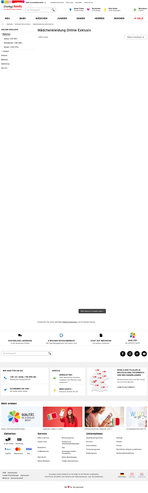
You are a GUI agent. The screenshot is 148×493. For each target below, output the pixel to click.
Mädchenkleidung (70, 322)
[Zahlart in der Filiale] (8, 441)
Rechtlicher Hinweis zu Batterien (129, 449)
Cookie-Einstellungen (11, 475)
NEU (7, 18)
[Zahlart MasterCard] (18, 451)
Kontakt (119, 438)
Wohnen (119, 18)
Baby (22, 18)
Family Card (69, 2)
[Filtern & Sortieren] (135, 37)
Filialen (119, 442)
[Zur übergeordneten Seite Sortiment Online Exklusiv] (3, 24)
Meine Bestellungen (69, 457)
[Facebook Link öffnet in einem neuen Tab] (122, 353)
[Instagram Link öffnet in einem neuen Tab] (130, 353)
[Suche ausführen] (53, 10)
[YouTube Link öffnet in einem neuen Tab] (144, 353)
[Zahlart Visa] (28, 451)
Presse (119, 445)
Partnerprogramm (93, 449)
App (63, 447)
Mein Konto (42, 457)
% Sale (138, 18)
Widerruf (6, 478)
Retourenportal (68, 438)
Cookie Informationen (70, 461)
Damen (81, 18)
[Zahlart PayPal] (8, 451)
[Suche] (24, 353)
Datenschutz (12, 473)
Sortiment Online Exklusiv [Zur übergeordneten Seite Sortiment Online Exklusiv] (23, 24)
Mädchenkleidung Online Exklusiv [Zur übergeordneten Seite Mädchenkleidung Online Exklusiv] (43, 24)
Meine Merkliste (44, 461)
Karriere (89, 442)
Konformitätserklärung (125, 453)
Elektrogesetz (91, 453)
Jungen (62, 18)
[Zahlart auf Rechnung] (19, 441)
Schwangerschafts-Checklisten (69, 452)
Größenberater (43, 451)
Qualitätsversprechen (57, 2)
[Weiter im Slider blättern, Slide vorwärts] (143, 418)
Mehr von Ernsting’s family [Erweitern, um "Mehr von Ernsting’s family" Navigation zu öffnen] (36, 3)
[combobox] (41, 10)
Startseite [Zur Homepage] (10, 24)
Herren (99, 18)
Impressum (25, 475)
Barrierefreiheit (17, 478)
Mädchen (41, 18)
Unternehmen (91, 445)
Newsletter (78, 2)
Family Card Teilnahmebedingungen (70, 443)
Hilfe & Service (88, 2)
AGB (4, 473)
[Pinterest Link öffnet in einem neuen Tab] (137, 353)
